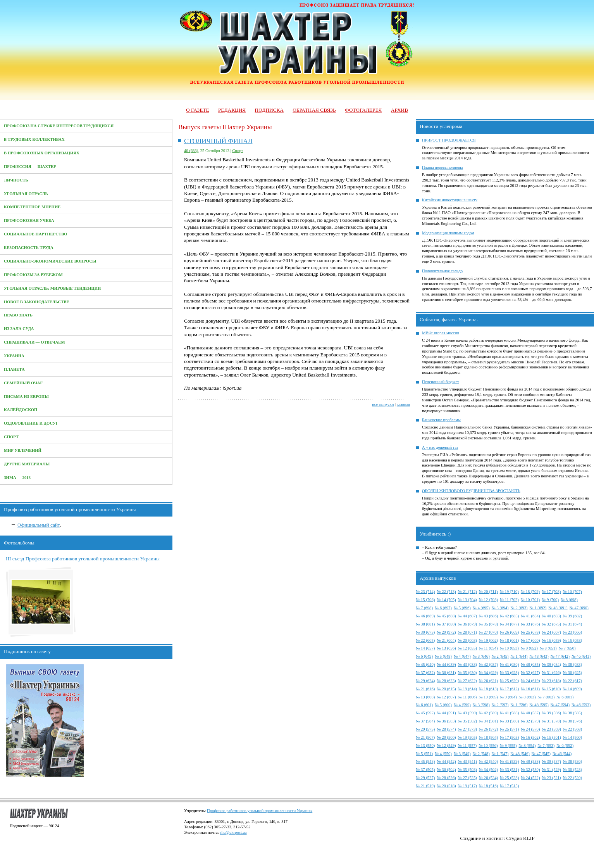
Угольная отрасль (26, 194)
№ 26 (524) (488, 778)
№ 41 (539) (509, 761)
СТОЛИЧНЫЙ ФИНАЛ (218, 141)
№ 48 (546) (520, 754)
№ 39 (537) (551, 761)
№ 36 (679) (467, 624)
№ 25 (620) (509, 681)
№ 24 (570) (530, 729)
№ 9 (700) (550, 600)
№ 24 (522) (530, 778)
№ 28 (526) (446, 778)
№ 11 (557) (467, 745)
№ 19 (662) (488, 640)
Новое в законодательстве (36, 302)
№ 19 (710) (509, 591)
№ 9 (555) (508, 745)
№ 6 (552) (564, 745)
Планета (14, 369)
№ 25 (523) (509, 778)
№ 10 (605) (488, 697)
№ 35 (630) (467, 672)
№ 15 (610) (551, 689)
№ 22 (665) (425, 640)
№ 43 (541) (467, 761)
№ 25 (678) (530, 632)
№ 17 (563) (509, 737)
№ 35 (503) (467, 769)
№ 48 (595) (539, 705)
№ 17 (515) (509, 786)
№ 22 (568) (572, 729)
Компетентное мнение (32, 207)
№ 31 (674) (572, 624)
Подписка (269, 110)
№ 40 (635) (530, 664)
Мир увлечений (22, 450)
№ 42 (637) (488, 664)
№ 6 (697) (443, 608)
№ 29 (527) (425, 778)
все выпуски (383, 404)
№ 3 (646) (481, 656)
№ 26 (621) (488, 681)
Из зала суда (19, 329)
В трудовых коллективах (34, 139)
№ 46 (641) (581, 656)
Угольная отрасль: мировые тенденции (52, 288)
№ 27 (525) (467, 778)
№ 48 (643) (539, 656)
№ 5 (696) (462, 608)
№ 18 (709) (530, 591)
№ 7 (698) (424, 608)
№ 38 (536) (572, 761)
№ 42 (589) (488, 713)
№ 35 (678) (488, 624)
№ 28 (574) (446, 729)
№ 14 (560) (572, 737)
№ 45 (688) (446, 616)
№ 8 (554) (527, 745)
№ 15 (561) (551, 737)
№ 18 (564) (488, 737)
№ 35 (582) (467, 721)
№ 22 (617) (572, 681)
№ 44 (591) (446, 713)
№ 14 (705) (446, 600)
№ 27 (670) (488, 632)
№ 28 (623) (446, 681)
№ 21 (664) (446, 640)
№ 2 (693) (519, 608)
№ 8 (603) (527, 697)
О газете (197, 110)
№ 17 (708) (551, 591)
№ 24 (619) (530, 681)
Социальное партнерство (35, 234)
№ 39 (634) (551, 664)
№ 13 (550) (425, 745)
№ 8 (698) (569, 600)
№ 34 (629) (488, 672)
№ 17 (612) (509, 689)
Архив (399, 110)
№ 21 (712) (467, 591)
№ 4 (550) (443, 754)
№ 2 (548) (481, 754)
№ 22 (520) (572, 778)
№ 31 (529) (551, 769)
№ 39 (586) (551, 713)
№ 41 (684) (530, 616)
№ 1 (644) (519, 656)
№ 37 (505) (425, 769)
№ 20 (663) (467, 640)
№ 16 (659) (551, 640)
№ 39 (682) (572, 616)
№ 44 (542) (446, 761)
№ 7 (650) (567, 648)
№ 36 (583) (446, 721)
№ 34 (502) (488, 769)
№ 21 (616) (425, 689)
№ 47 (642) (560, 656)
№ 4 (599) (462, 705)
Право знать (18, 315)
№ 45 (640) (425, 664)
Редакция (232, 110)
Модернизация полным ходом (448, 233)
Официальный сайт (38, 525)
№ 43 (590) (467, 713)
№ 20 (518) (446, 786)
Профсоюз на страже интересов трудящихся (59, 126)
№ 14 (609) (572, 689)
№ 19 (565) (467, 737)
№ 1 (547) (500, 754)
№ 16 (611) (530, 689)
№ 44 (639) (446, 664)
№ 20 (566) (446, 737)
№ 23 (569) (551, 729)
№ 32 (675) (551, 624)
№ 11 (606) (467, 697)
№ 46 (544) (562, 754)
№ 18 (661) (509, 640)
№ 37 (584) (425, 721)
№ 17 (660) (530, 640)
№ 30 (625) (572, 672)
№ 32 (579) (530, 721)
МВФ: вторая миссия (440, 333)
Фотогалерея (363, 110)
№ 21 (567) (425, 737)
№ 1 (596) (519, 705)
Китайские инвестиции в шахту (449, 200)
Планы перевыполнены (442, 167)
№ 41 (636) (509, 664)
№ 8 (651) (548, 648)
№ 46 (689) (425, 616)
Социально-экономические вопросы (50, 261)
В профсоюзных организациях (41, 153)
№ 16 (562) (530, 737)
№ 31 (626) (551, 672)
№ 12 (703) (488, 600)
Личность (16, 180)
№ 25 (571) (509, 729)
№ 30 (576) (572, 721)
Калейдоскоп (20, 410)
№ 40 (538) (530, 761)
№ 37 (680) (446, 624)
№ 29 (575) (425, 729)
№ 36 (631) (446, 672)
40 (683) (191, 151)
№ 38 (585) (572, 713)
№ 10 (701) (530, 600)
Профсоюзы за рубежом (33, 275)
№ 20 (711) (488, 591)
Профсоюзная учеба (29, 220)
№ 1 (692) (538, 608)
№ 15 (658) (572, 640)
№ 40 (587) (530, 713)
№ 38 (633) (572, 664)
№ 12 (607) (446, 697)
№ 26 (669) (509, 632)
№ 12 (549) (446, 745)
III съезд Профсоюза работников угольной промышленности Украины (83, 559)
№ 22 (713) (446, 591)
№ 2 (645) (500, 656)
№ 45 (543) (425, 761)
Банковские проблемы (441, 420)
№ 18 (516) (488, 786)
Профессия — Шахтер (30, 166)
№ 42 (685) (509, 616)
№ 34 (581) (488, 721)
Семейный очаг (23, 383)
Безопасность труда (28, 247)
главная (403, 404)
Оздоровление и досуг (31, 423)
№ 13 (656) (446, 648)
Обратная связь (314, 110)
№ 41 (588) (509, 713)
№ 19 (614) (467, 689)
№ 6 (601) (564, 697)
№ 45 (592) (425, 713)
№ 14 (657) (425, 648)
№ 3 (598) (481, 705)
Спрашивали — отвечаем (34, 342)
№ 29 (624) (425, 681)
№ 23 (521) (551, 778)
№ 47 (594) (560, 705)
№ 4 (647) (462, 656)
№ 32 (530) (530, 769)
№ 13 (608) (425, 697)
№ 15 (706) (425, 600)
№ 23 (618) (551, 681)
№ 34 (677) (509, 624)
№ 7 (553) (545, 745)
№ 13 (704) (467, 600)
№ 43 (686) (488, 616)
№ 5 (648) (443, 656)
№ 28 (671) (467, 632)
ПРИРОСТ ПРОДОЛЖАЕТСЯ (449, 140)
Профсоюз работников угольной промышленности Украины (259, 811)
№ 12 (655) (467, 648)
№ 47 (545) (541, 754)
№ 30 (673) (425, 632)
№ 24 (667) (551, 632)
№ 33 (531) (509, 769)
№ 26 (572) (488, 729)
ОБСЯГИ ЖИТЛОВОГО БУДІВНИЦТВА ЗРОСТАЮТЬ (471, 491)
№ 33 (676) (530, 624)
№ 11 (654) (488, 648)
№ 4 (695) (481, 608)
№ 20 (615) (446, 689)
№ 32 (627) (530, 672)
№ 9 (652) (529, 648)
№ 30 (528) (572, 769)
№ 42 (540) (488, 761)
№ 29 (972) (446, 632)
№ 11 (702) (509, 600)
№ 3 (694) (500, 608)
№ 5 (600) (443, 705)
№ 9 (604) (508, 697)
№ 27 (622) (467, 681)
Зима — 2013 (17, 477)
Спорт (11, 437)
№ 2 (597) (500, 705)
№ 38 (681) (425, 624)
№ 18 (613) (488, 689)
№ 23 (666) (572, 632)
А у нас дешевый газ (440, 447)
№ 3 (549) (462, 754)
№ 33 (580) (509, 721)
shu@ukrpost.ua (233, 832)
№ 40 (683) (551, 616)
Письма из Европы (26, 396)
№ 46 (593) (581, 705)
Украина (14, 356)
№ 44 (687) (467, 616)
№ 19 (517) (467, 786)
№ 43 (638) (467, 664)
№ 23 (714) (425, 591)
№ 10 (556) (488, 745)
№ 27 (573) (467, 729)
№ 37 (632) (425, 672)
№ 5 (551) (424, 754)
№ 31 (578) (551, 721)
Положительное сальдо (442, 271)
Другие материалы (27, 464)
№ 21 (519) (425, 786)
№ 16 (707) (572, 591)
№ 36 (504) (446, 769)
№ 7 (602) (545, 697)
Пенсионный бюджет (440, 382)
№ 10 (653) (509, 648)
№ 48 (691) (557, 608)
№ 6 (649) (424, 656)
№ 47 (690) (579, 608)
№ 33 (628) (509, 672)
